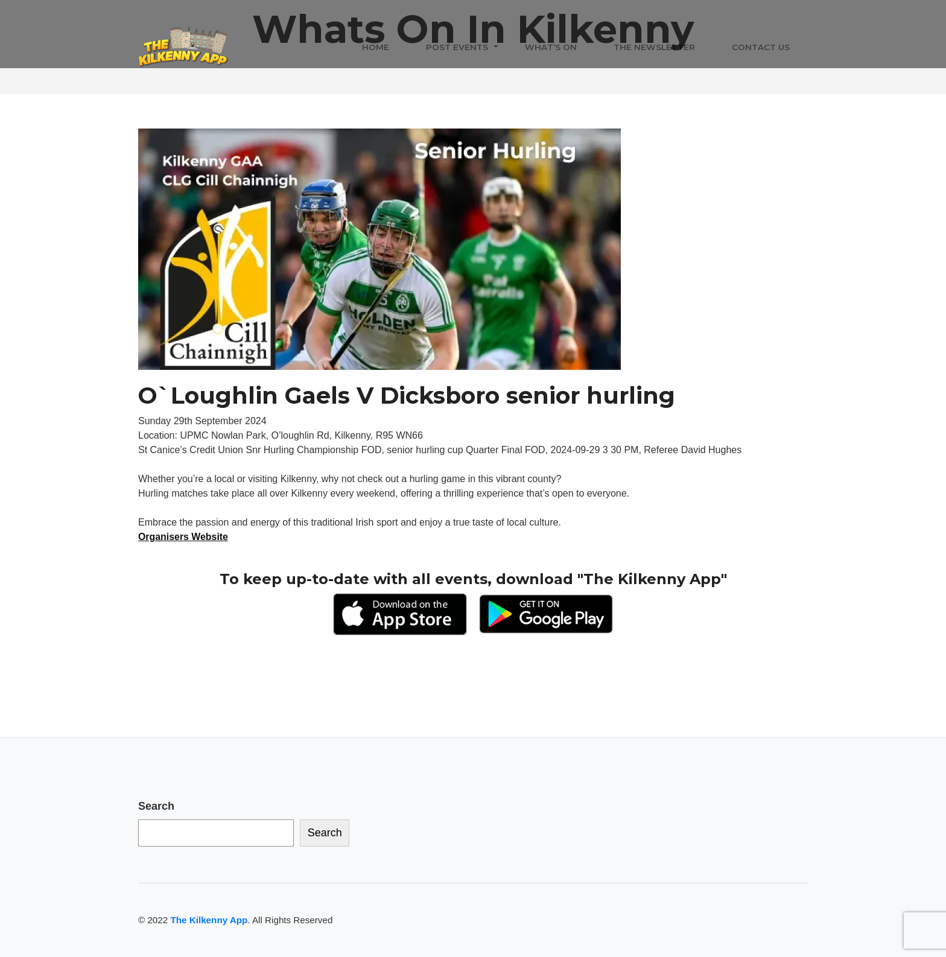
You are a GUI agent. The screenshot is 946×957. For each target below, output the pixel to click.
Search (156, 806)
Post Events (457, 47)
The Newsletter (654, 47)
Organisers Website (183, 537)
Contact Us (761, 47)
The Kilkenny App (208, 920)
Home (375, 47)
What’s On (551, 47)
